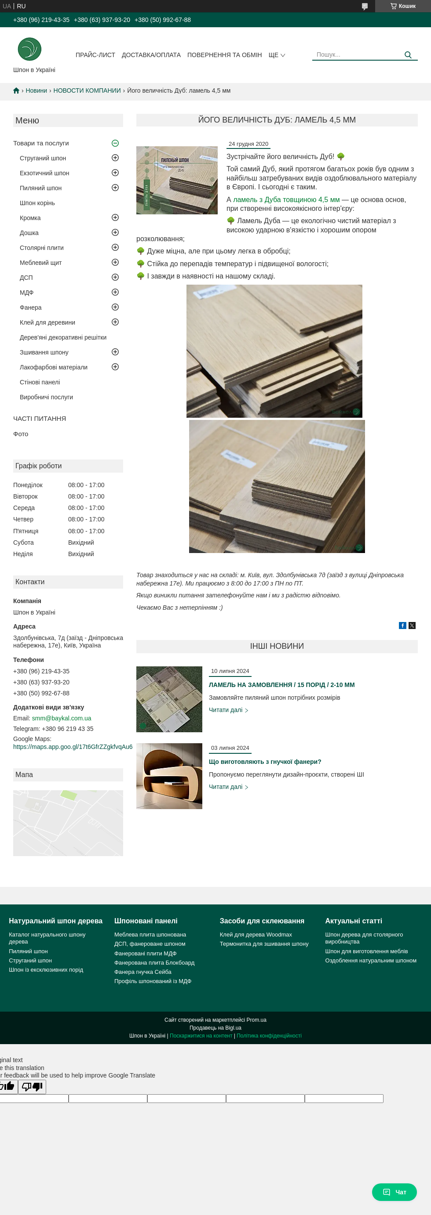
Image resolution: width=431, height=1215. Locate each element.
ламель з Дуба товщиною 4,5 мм (286, 199)
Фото (20, 434)
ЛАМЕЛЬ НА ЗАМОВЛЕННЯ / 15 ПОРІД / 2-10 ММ (282, 684)
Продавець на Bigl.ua (215, 1028)
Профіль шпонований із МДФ (152, 981)
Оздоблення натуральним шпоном (371, 960)
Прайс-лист (95, 54)
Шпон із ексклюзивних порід (46, 969)
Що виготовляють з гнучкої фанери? (265, 761)
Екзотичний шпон (44, 173)
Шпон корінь (37, 202)
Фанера (31, 307)
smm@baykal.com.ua (61, 718)
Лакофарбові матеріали (54, 367)
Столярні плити (42, 247)
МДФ (26, 292)
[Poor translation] (32, 1087)
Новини (36, 90)
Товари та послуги (41, 143)
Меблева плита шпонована (150, 934)
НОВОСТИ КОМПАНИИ (87, 90)
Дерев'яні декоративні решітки (63, 337)
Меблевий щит (41, 262)
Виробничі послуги (46, 397)
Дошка (29, 232)
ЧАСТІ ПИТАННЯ (39, 418)
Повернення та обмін (224, 54)
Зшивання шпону (44, 352)
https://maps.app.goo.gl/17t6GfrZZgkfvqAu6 (73, 746)
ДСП (26, 277)
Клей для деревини (47, 322)
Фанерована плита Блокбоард (154, 962)
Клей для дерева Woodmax (256, 934)
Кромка (30, 217)
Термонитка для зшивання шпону (264, 943)
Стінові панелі (40, 382)
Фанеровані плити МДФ (145, 953)
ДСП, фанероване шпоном (150, 943)
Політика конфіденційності (269, 1036)
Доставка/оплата (151, 54)
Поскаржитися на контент (201, 1036)
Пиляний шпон (41, 188)
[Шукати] (408, 55)
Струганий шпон (43, 158)
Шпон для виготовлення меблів (366, 951)
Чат (394, 1192)
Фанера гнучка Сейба (143, 972)
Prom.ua (257, 1020)
